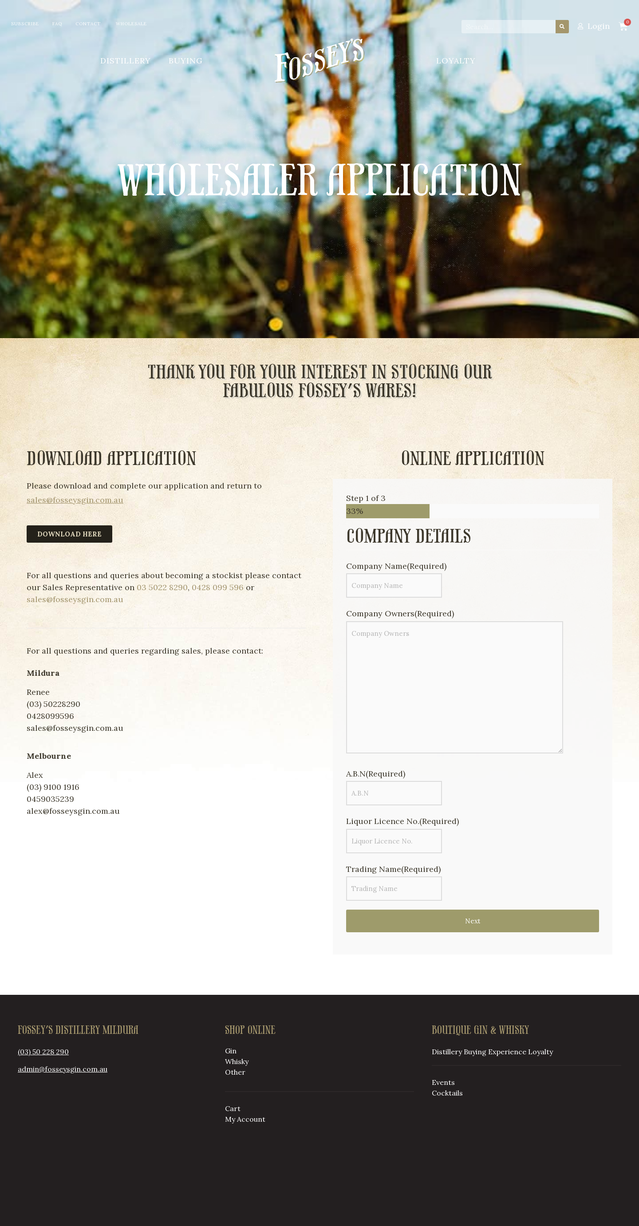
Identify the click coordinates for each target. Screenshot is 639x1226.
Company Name (396, 566)
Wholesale (131, 24)
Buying (186, 60)
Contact (88, 24)
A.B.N (375, 774)
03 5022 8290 (162, 587)
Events (443, 1082)
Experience (507, 1051)
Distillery (125, 60)
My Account (245, 1119)
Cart (233, 1108)
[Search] (562, 26)
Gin (231, 1050)
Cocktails (447, 1092)
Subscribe (25, 24)
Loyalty (456, 60)
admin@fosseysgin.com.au (62, 1068)
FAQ (57, 24)
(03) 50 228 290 (43, 1051)
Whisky (236, 1061)
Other (235, 1072)
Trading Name (393, 869)
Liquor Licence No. (402, 821)
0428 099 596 (218, 587)
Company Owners (400, 613)
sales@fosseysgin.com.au (75, 500)
